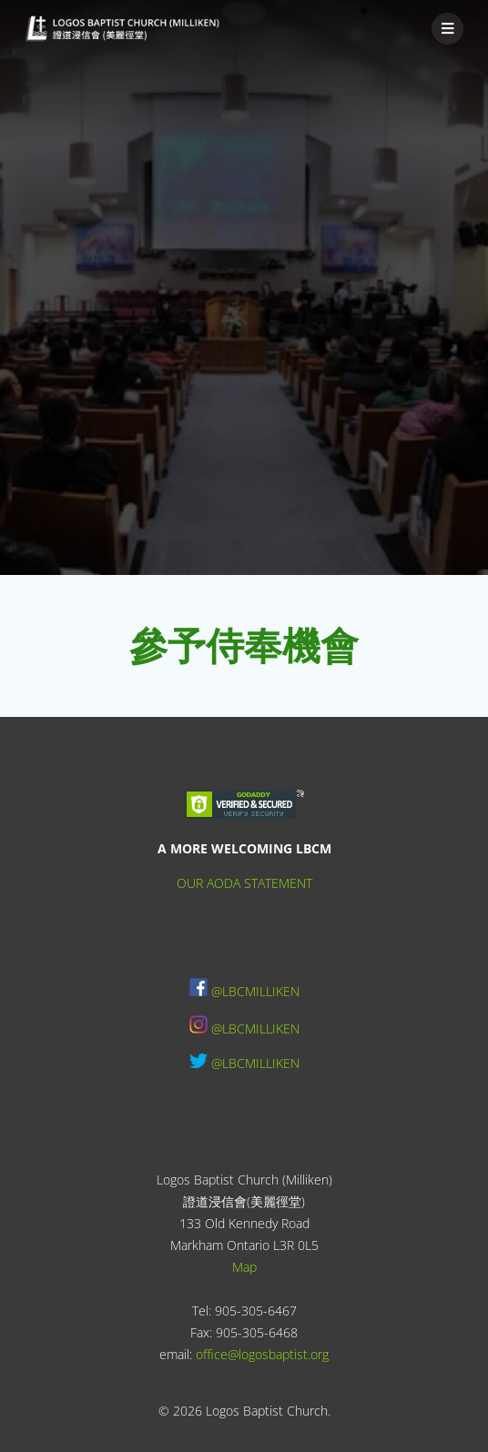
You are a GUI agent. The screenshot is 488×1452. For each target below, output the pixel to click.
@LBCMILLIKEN (255, 991)
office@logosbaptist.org (262, 1354)
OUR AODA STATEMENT (244, 883)
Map (244, 1267)
